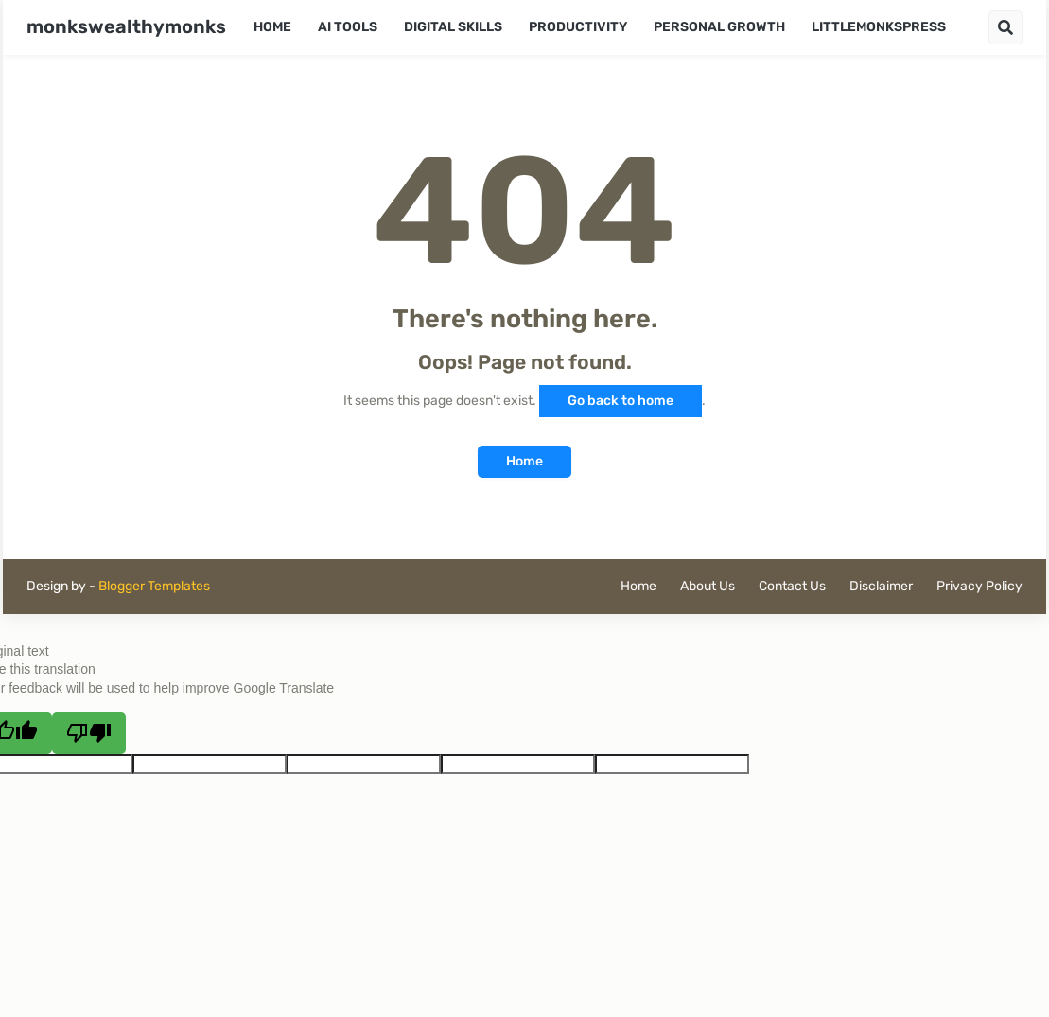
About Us (707, 586)
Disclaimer (881, 586)
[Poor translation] (89, 733)
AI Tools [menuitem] (347, 27)
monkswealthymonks (126, 26)
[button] (1005, 27)
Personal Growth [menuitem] (719, 27)
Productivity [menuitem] (578, 27)
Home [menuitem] (272, 27)
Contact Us (792, 586)
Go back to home (620, 401)
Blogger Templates (154, 586)
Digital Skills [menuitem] (453, 27)
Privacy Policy (979, 586)
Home (524, 461)
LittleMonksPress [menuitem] (879, 27)
